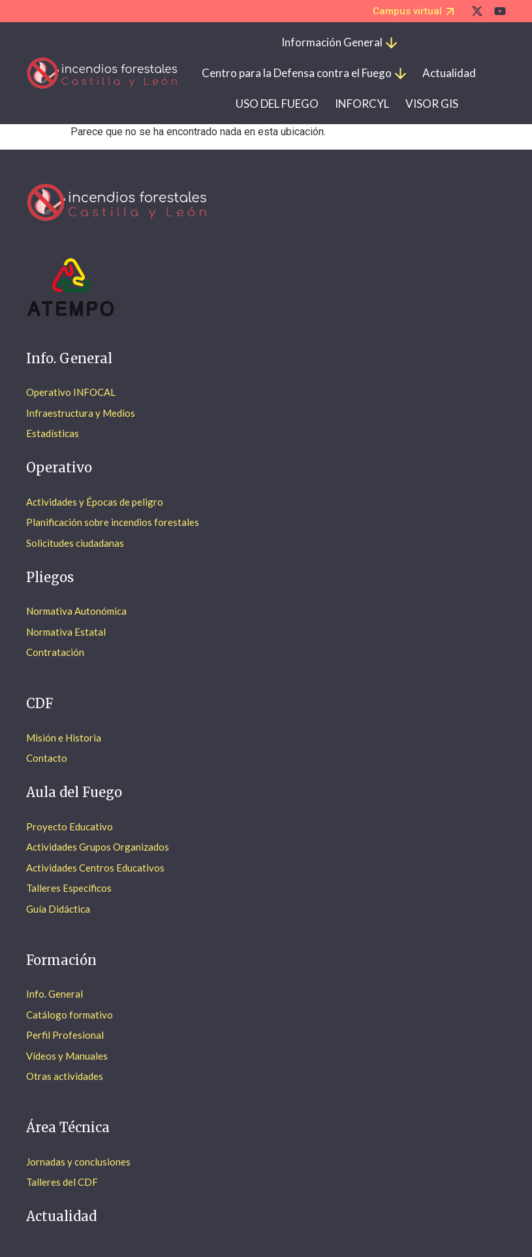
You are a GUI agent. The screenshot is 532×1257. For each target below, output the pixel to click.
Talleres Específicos (69, 888)
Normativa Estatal (66, 632)
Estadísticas (52, 433)
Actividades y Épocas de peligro (94, 502)
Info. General (54, 994)
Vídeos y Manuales (67, 1056)
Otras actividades (64, 1076)
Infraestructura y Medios (80, 413)
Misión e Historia (63, 737)
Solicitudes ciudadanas (75, 543)
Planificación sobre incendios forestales (112, 522)
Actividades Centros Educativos (95, 867)
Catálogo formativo (69, 1014)
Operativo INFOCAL (71, 392)
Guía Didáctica (58, 909)
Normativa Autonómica (76, 611)
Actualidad (61, 1216)
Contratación (55, 652)
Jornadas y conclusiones (78, 1161)
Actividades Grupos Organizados (97, 847)
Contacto (46, 758)
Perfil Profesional (65, 1035)
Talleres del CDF (62, 1182)
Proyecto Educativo (69, 826)
